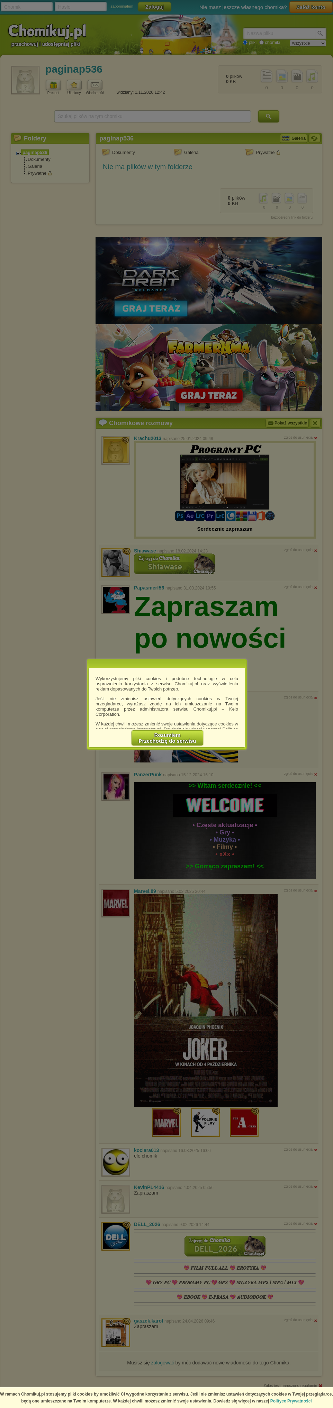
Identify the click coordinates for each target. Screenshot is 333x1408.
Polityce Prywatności (291, 1401)
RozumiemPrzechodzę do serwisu (167, 738)
